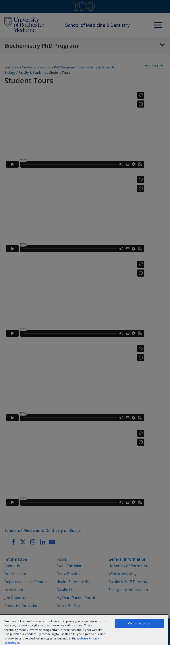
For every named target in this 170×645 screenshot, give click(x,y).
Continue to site (139, 623)
